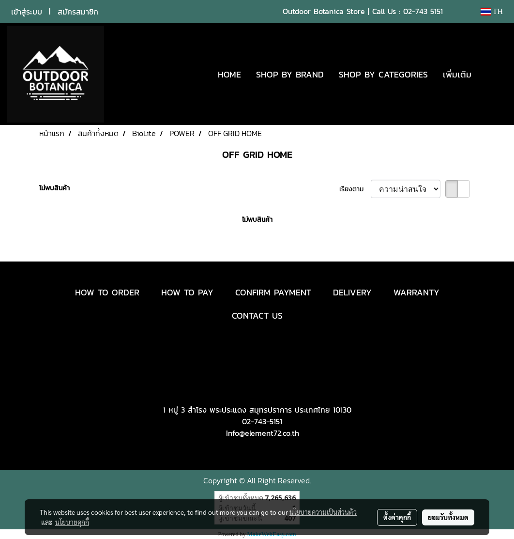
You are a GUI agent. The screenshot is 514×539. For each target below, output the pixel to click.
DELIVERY (352, 292)
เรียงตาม (355, 189)
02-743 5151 (423, 11)
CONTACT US (257, 315)
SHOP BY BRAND (290, 74)
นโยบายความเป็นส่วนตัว (323, 512)
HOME (229, 74)
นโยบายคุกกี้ (72, 522)
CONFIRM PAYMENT (273, 292)
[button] (493, 74)
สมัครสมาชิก (78, 11)
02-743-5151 (262, 421)
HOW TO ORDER (107, 292)
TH (492, 11)
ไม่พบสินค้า (54, 188)
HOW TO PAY (187, 292)
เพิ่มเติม (457, 74)
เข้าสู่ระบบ (26, 11)
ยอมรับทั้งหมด (448, 517)
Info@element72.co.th (262, 433)
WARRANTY (416, 292)
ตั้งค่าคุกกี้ (397, 517)
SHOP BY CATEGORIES (383, 74)
